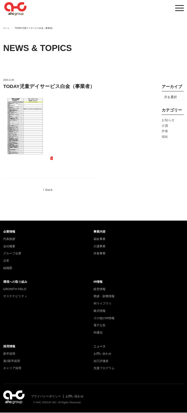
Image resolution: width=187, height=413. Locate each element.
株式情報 (100, 311)
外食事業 (100, 253)
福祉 (165, 137)
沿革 (6, 261)
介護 (165, 126)
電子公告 (100, 325)
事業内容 (100, 232)
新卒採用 (9, 354)
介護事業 (100, 246)
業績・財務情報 (104, 296)
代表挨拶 (9, 239)
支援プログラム (104, 368)
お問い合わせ (103, 354)
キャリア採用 (12, 368)
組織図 (7, 268)
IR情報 (98, 282)
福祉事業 (100, 239)
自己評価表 (101, 361)
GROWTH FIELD (14, 289)
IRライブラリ (103, 304)
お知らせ (168, 120)
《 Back (47, 190)
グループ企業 (12, 253)
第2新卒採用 (11, 361)
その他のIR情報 (104, 318)
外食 (165, 131)
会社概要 (9, 246)
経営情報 (100, 289)
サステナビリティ (15, 296)
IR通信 (98, 333)
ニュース (100, 346)
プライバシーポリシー (46, 396)
